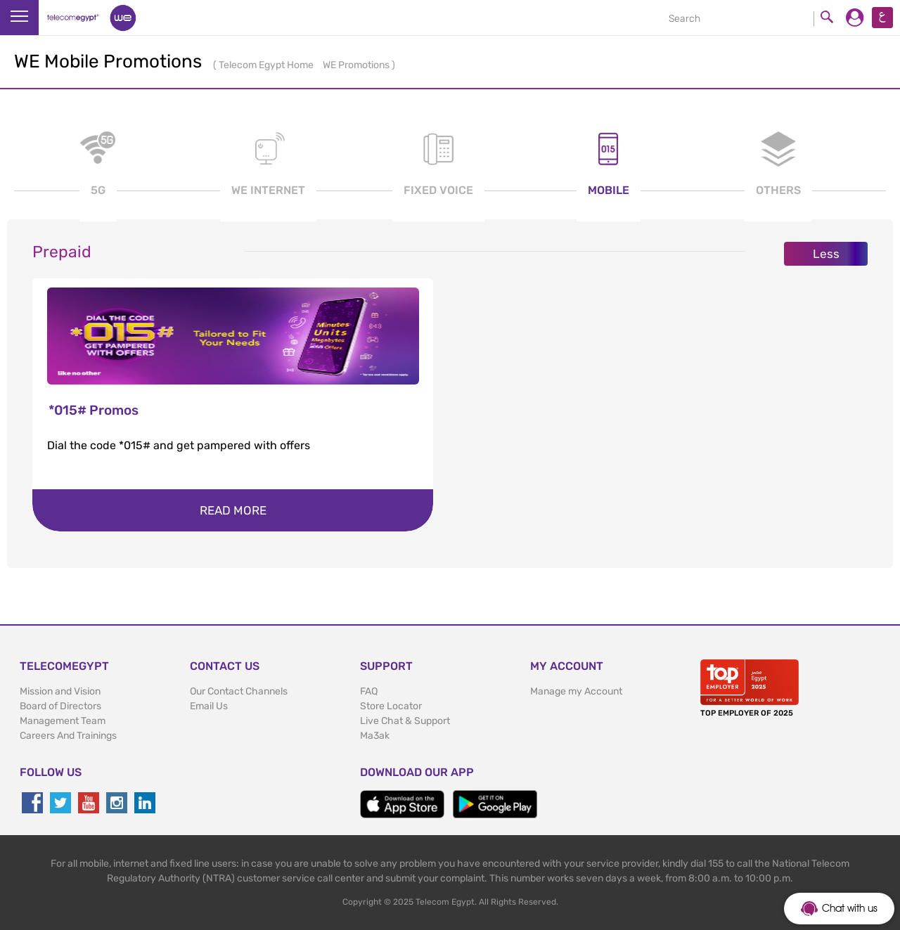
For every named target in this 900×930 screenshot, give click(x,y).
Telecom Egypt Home (267, 65)
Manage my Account (576, 691)
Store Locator (391, 706)
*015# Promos (94, 410)
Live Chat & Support (405, 721)
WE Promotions (357, 65)
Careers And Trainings (68, 736)
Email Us (209, 706)
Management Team (62, 721)
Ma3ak (375, 736)
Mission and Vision (60, 691)
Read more (233, 510)
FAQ (369, 691)
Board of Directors (60, 706)
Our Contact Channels (239, 691)
